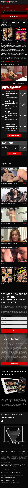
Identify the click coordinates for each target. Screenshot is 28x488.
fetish (14, 61)
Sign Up (2, 451)
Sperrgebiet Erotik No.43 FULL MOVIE (8, 10)
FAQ (2, 415)
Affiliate (11, 418)
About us (14, 415)
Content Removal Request (6, 482)
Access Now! (14, 363)
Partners (4, 418)
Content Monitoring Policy (15, 472)
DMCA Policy (16, 482)
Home (2, 7)
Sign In (7, 451)
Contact (7, 415)
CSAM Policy (3, 475)
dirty (17, 61)
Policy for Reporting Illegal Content (8, 477)
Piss (9, 61)
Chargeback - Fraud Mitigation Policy (15, 475)
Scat (7, 61)
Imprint (21, 415)
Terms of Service (13, 451)
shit (5, 61)
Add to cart (12, 153)
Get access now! (14, 135)
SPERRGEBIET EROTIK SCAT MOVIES (9, 9)
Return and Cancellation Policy (7, 480)
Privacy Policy (22, 451)
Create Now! (14, 331)
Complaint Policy (4, 472)
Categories (7, 7)
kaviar (11, 61)
